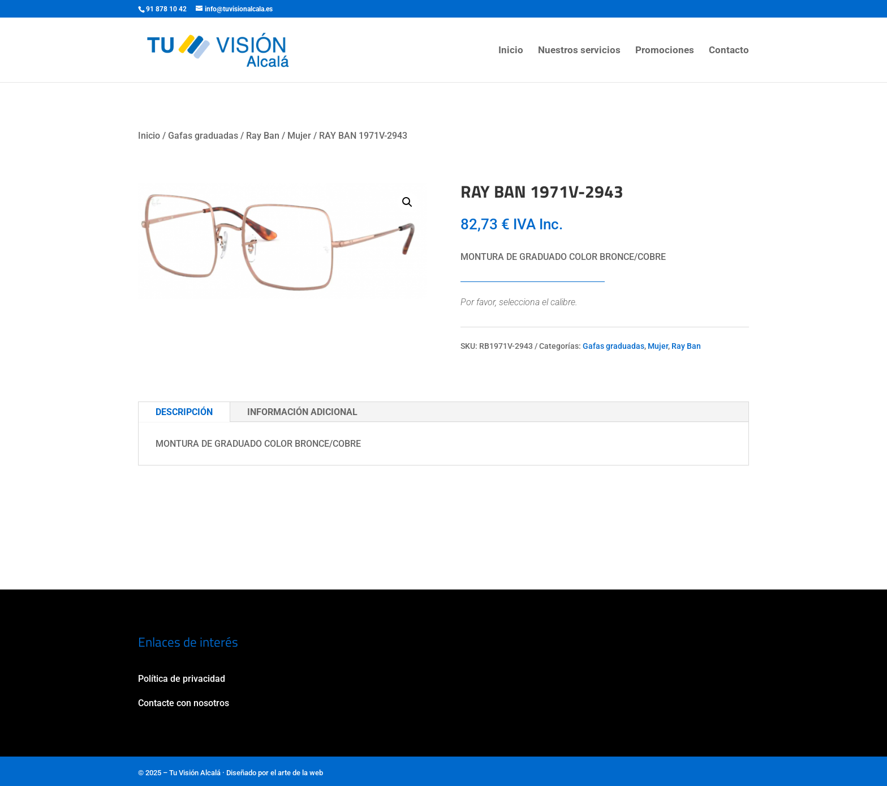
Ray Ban (262, 135)
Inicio (510, 50)
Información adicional (302, 412)
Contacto (729, 50)
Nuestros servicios (579, 50)
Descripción (184, 412)
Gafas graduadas (203, 135)
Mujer (299, 135)
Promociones (664, 50)
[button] (407, 202)
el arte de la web (296, 772)
